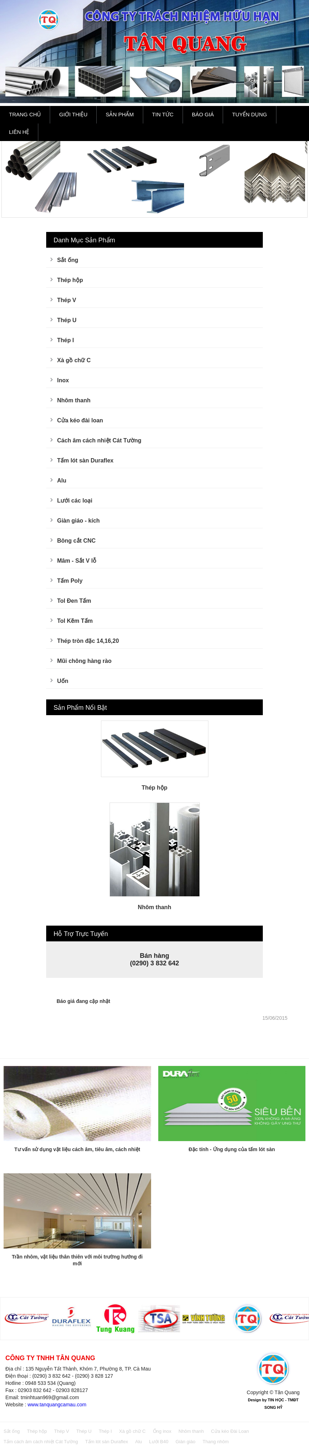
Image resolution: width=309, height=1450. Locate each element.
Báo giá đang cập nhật (83, 1001)
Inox (63, 380)
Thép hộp (70, 280)
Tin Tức (163, 114)
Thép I (65, 340)
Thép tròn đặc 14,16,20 (88, 641)
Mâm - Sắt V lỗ (76, 561)
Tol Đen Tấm (74, 601)
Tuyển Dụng (249, 114)
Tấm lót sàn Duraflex (85, 460)
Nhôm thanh (73, 400)
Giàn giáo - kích (78, 521)
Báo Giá (203, 114)
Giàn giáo (185, 1441)
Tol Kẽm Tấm (74, 621)
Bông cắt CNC (76, 541)
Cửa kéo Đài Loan (230, 1431)
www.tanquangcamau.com (57, 1404)
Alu (61, 480)
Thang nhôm (216, 1441)
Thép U (66, 320)
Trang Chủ (25, 114)
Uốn (62, 681)
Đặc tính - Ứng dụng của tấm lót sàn (232, 1149)
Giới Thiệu (73, 114)
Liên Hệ (19, 132)
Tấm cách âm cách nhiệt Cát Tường (41, 1441)
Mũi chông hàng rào (84, 661)
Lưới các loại (74, 501)
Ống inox (162, 1431)
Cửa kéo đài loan (80, 420)
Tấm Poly (69, 581)
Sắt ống (67, 260)
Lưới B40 (158, 1441)
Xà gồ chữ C (74, 360)
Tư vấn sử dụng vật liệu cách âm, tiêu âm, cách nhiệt (77, 1149)
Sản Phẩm (120, 114)
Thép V (66, 300)
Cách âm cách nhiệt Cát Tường (99, 440)
